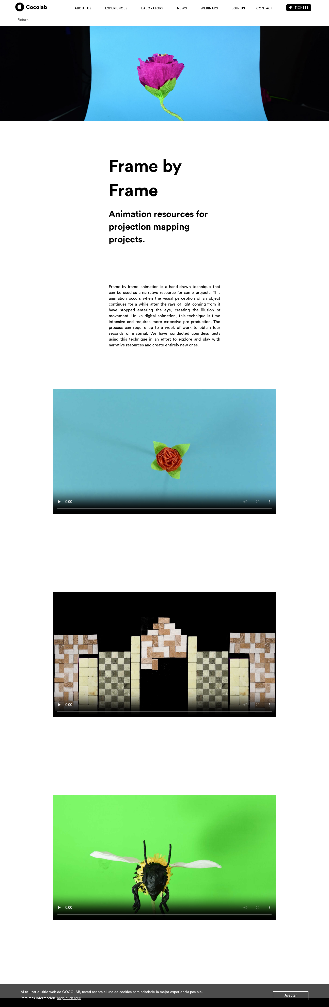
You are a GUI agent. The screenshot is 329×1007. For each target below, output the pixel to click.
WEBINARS (209, 8)
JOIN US (238, 8)
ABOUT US (83, 8)
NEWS (182, 8)
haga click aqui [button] (69, 998)
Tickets (299, 7)
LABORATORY (152, 8)
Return (23, 20)
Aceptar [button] (291, 995)
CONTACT (264, 8)
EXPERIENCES (116, 8)
